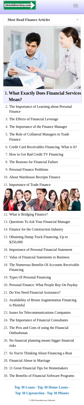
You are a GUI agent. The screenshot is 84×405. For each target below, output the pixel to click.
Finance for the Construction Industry (36, 229)
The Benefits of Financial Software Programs (41, 376)
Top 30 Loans (24, 387)
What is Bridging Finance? (28, 214)
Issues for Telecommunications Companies (40, 312)
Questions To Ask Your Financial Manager (39, 222)
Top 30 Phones (58, 393)
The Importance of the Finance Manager (38, 127)
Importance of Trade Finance (30, 185)
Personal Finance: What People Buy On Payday (43, 285)
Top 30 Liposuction (29, 393)
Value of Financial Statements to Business (39, 257)
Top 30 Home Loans (52, 387)
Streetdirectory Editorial (45, 400)
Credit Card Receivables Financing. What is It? (43, 147)
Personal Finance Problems (28, 169)
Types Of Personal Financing (30, 277)
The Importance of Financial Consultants (38, 320)
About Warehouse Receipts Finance (34, 177)
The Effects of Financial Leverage (33, 119)
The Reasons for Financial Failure (33, 162)
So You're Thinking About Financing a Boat (40, 353)
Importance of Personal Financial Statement (40, 249)
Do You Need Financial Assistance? (34, 292)
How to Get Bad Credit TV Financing (36, 154)
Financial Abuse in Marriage (29, 360)
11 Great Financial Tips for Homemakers (38, 368)
